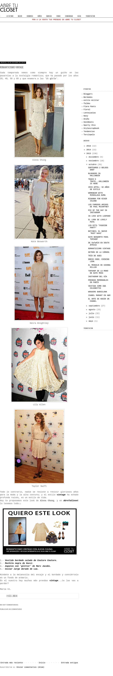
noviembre (94, 161)
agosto (92, 310)
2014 (89, 150)
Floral (87, 110)
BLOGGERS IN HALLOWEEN (94, 175)
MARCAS (49, 16)
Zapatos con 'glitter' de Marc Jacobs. (28, 566)
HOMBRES (30, 16)
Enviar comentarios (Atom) (30, 667)
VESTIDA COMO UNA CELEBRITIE (97, 287)
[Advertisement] (56, 41)
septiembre (95, 306)
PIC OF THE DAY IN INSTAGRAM (97, 211)
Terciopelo (89, 135)
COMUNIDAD (69, 16)
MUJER (20, 16)
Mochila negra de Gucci (18, 563)
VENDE (58, 16)
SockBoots (89, 122)
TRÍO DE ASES (94, 256)
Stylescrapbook (91, 128)
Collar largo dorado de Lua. (22, 569)
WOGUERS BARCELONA (97, 292)
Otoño (86, 119)
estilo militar (91, 100)
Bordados (88, 97)
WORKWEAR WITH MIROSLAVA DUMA (96, 194)
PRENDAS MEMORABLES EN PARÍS (98, 281)
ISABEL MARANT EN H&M (99, 295)
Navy (86, 116)
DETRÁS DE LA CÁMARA (98, 252)
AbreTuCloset (70, 500)
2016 (89, 146)
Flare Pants (90, 107)
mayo (91, 321)
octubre (93, 165)
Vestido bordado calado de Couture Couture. (31, 560)
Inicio (42, 663)
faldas (87, 103)
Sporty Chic (90, 125)
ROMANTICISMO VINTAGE (99, 249)
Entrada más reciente (12, 663)
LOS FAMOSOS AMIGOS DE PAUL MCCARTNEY (98, 206)
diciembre (94, 157)
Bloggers (88, 94)
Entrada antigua (69, 663)
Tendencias (89, 132)
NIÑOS (40, 16)
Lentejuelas (90, 113)
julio (92, 313)
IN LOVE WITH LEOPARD (99, 216)
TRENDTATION (90, 16)
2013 (89, 154)
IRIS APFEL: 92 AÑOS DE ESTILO (98, 188)
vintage (61, 495)
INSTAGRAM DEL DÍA (97, 277)
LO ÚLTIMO (9, 16)
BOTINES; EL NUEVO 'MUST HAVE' (97, 232)
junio (92, 317)
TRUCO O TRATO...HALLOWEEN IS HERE (98, 181)
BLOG (79, 16)
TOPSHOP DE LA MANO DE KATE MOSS (98, 272)
